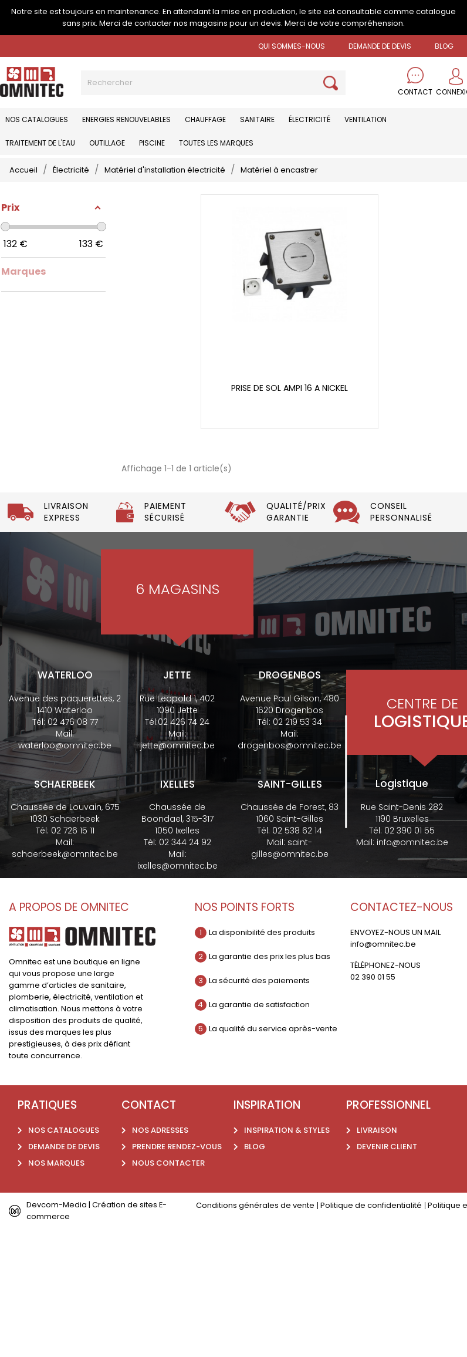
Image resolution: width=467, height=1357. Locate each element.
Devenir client (387, 1146)
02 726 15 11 (72, 830)
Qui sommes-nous (291, 46)
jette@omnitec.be (177, 745)
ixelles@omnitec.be (177, 866)
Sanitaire (257, 119)
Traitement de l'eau (40, 143)
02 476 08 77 (73, 722)
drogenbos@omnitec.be (289, 745)
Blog (254, 1146)
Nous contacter (168, 1163)
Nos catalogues (36, 119)
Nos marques (56, 1163)
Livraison (377, 1130)
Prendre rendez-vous (177, 1146)
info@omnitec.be (412, 842)
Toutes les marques (216, 143)
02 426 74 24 (183, 722)
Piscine (152, 143)
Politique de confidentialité (371, 1205)
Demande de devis (379, 46)
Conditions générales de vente (255, 1205)
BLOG (444, 46)
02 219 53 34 (297, 722)
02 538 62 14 (297, 830)
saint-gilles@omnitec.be (290, 848)
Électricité (309, 119)
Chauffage (205, 119)
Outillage (107, 143)
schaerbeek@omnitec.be (65, 854)
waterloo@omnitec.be (64, 745)
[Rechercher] (213, 82)
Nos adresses (160, 1130)
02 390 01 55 (409, 830)
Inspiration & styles (287, 1130)
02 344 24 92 (185, 842)
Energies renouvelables (126, 119)
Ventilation (365, 119)
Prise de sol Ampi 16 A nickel (289, 388)
